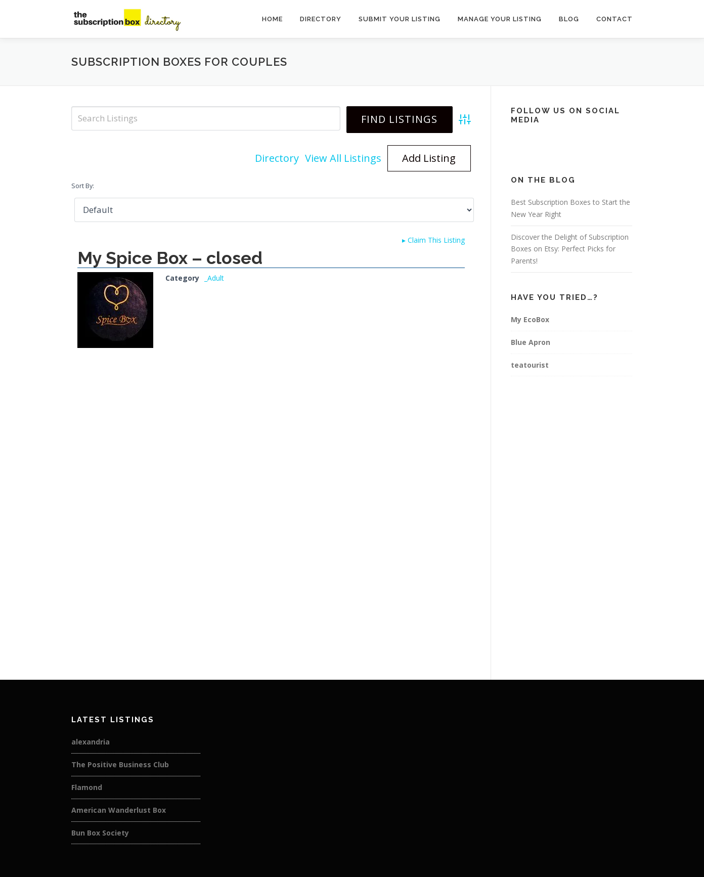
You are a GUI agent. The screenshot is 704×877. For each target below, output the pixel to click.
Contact (614, 19)
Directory (320, 19)
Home (272, 19)
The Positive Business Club (120, 764)
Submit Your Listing (400, 19)
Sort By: (82, 186)
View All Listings (343, 158)
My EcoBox (530, 319)
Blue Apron (530, 342)
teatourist (530, 365)
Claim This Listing (433, 240)
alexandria (90, 742)
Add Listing (429, 158)
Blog (569, 19)
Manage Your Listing (500, 19)
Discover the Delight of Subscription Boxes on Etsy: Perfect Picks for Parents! (570, 249)
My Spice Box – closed (169, 258)
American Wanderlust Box (118, 810)
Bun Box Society (100, 833)
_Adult (214, 278)
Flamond (86, 787)
